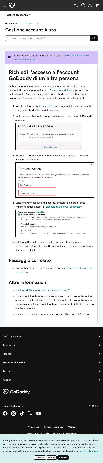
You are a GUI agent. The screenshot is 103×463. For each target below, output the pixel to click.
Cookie (71, 427)
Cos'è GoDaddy (12, 336)
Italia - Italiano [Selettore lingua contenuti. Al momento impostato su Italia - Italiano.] (13, 406)
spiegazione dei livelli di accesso (63, 206)
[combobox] (48, 38)
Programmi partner (14, 362)
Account (7, 371)
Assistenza (9, 345)
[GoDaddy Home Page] (16, 392)
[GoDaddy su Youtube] (38, 415)
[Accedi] (90, 5)
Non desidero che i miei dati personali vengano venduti (51, 433)
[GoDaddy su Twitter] (30, 415)
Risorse (7, 353)
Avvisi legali (33, 427)
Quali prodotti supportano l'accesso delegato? (43, 290)
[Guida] (83, 5)
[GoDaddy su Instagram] (13, 415)
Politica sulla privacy (53, 427)
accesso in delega (62, 90)
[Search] (94, 38)
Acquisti (7, 379)
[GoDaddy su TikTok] (22, 415)
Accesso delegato (49, 106)
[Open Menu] (4, 5)
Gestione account (28, 23)
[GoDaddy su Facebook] (5, 415)
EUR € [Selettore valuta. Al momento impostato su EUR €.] (94, 406)
